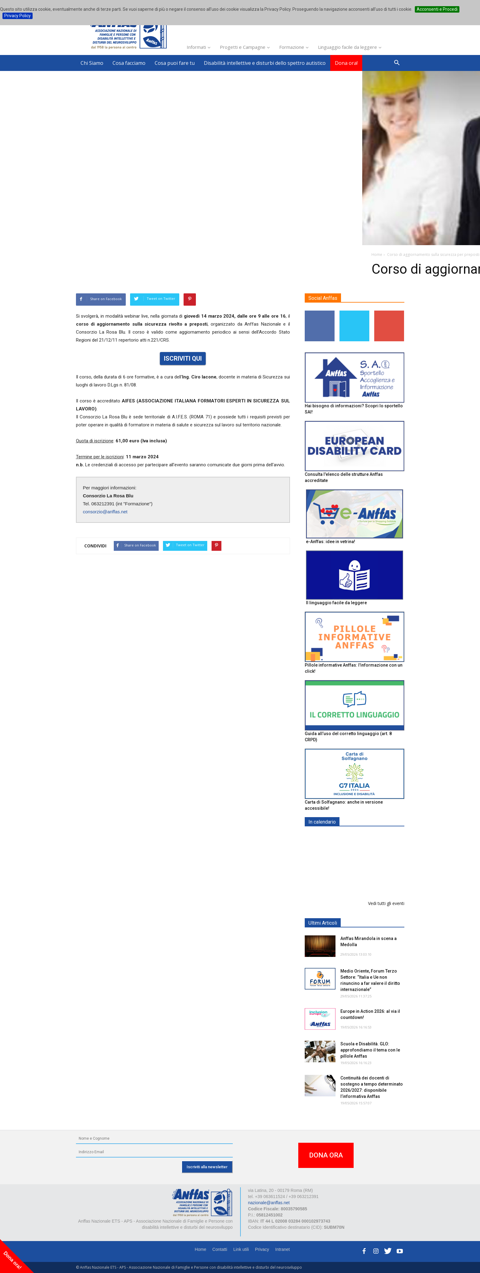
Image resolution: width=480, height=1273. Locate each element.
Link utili (241, 1249)
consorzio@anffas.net (105, 511)
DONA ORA (326, 1155)
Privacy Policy (17, 15)
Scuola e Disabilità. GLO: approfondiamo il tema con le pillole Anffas (370, 1050)
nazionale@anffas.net (269, 1202)
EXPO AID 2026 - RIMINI (365, 836)
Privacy (262, 1249)
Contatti (219, 1249)
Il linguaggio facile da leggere (336, 602)
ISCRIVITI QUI (183, 358)
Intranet (282, 1249)
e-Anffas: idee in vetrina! (330, 541)
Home (200, 1249)
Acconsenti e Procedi (437, 9)
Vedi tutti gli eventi (386, 903)
